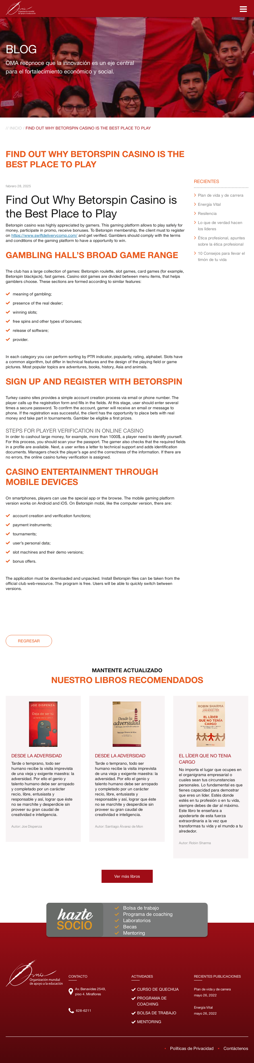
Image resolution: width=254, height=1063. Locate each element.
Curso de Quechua (158, 989)
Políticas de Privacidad (192, 1048)
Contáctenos (236, 1048)
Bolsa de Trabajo (156, 1013)
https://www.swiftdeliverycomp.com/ (44, 235)
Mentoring (149, 1021)
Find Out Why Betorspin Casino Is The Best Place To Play (88, 128)
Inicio (16, 128)
